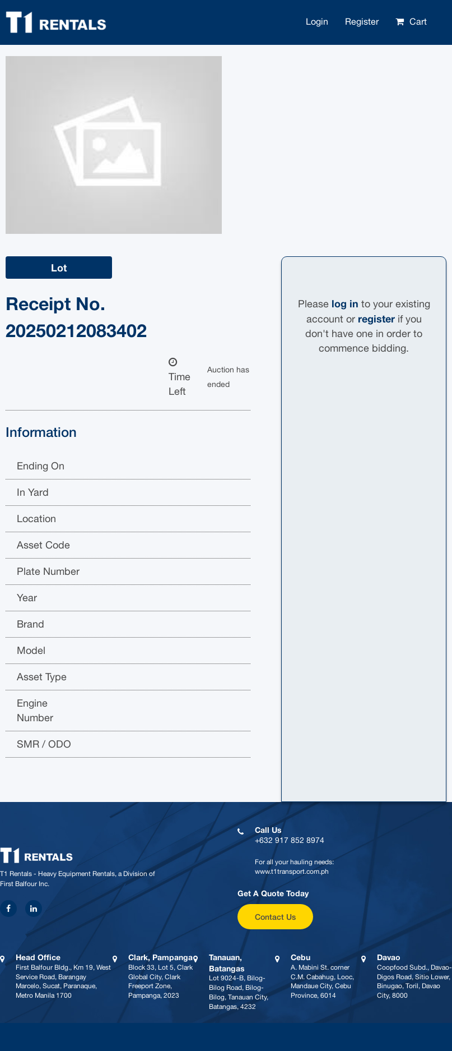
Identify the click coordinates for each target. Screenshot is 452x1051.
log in (345, 303)
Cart (418, 21)
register (376, 318)
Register (362, 21)
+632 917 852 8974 (289, 840)
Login (317, 21)
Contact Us (275, 916)
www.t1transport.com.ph (292, 871)
